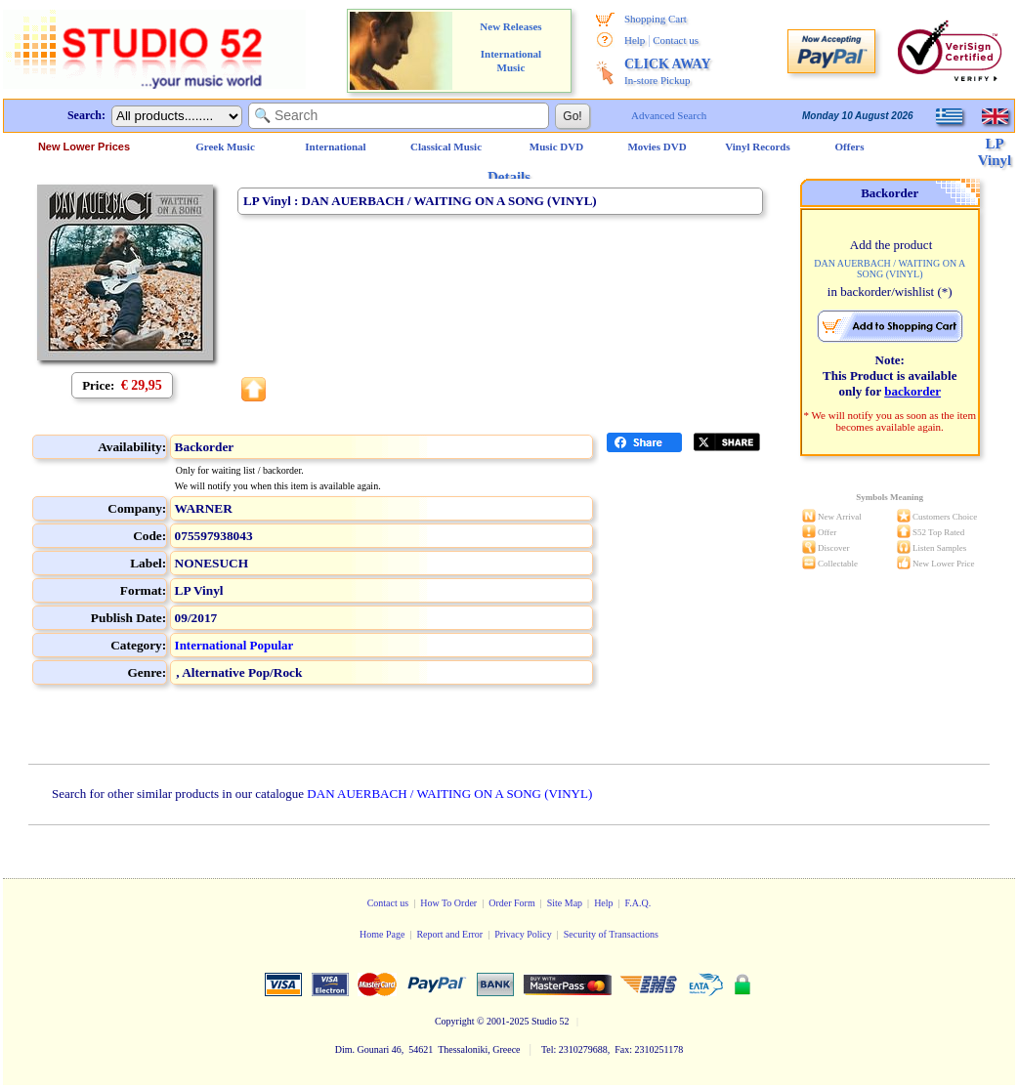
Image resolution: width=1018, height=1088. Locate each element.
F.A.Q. (638, 903)
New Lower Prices (84, 146)
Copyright (455, 1021)
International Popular (234, 645)
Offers (850, 146)
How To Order (448, 903)
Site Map (564, 903)
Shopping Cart (655, 18)
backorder (912, 391)
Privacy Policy (523, 934)
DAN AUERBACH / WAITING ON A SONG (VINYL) (449, 793)
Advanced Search (668, 115)
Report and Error (449, 934)
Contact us (676, 40)
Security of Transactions (611, 934)
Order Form (511, 903)
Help (634, 40)
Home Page (382, 934)
